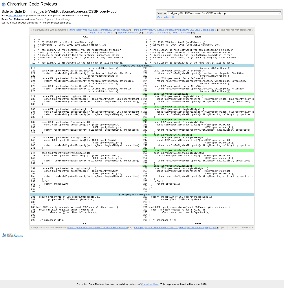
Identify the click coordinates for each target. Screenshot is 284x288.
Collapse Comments (156, 32)
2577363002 (15, 15)
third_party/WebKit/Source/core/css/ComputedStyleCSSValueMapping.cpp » (175, 29)
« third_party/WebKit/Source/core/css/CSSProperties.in (98, 29)
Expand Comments (128, 32)
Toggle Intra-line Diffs (100, 32)
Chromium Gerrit (150, 284)
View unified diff (165, 17)
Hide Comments (181, 32)
